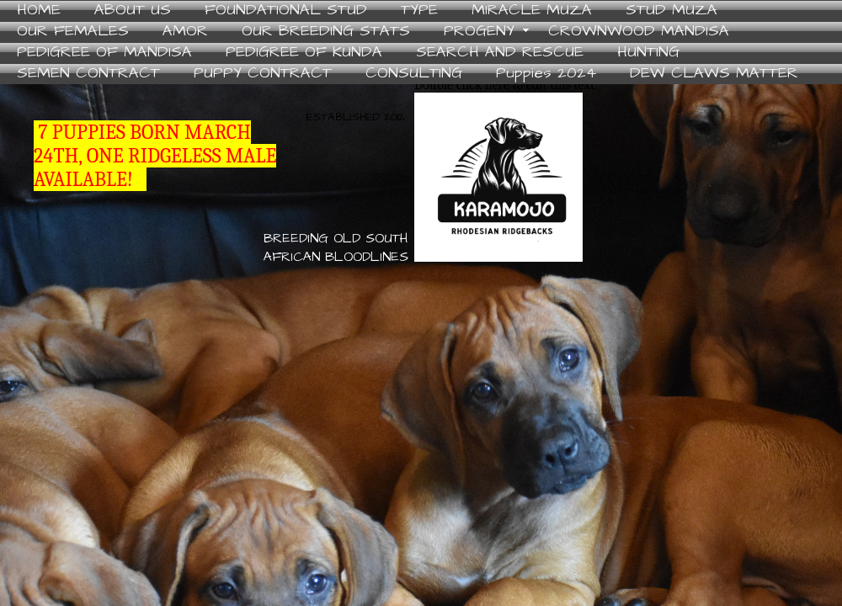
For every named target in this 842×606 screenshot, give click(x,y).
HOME (39, 10)
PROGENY (479, 31)
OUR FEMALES (73, 31)
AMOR (185, 31)
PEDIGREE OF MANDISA (104, 52)
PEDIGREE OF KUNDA (304, 52)
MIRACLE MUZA (532, 10)
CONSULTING (413, 73)
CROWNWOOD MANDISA (638, 31)
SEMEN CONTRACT (88, 73)
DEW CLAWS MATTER (714, 73)
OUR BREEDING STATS (326, 31)
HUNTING (648, 52)
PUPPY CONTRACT (263, 73)
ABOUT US (132, 10)
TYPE (419, 10)
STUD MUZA (671, 10)
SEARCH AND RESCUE (500, 52)
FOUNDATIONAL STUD (286, 10)
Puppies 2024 (546, 73)
